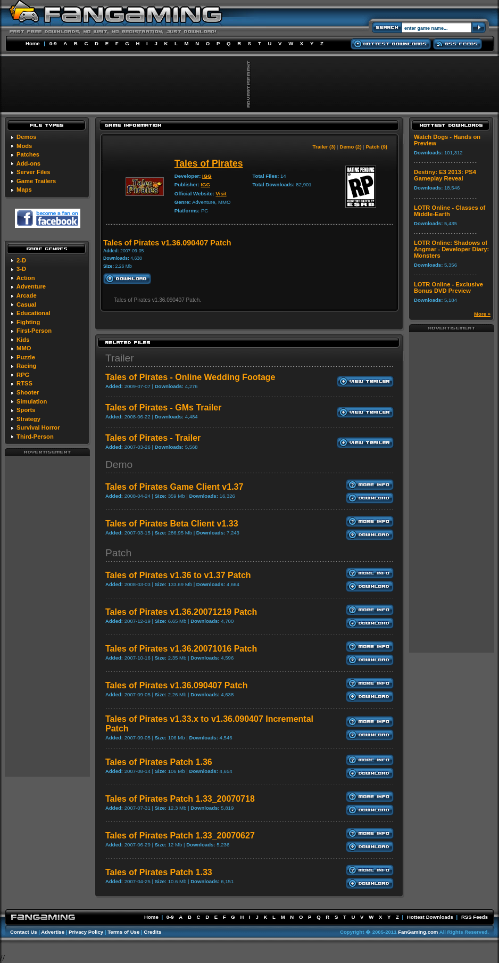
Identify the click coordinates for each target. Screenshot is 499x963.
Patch (118, 552)
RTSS (24, 383)
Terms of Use (123, 932)
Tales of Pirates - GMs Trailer (163, 407)
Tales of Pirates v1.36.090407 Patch (176, 685)
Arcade (26, 295)
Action (25, 278)
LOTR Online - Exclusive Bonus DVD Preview (448, 287)
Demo (118, 464)
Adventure (31, 286)
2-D (21, 260)
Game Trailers (36, 181)
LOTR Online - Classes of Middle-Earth (449, 210)
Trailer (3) (324, 147)
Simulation (31, 401)
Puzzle (25, 357)
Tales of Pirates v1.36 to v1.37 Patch (178, 575)
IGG (207, 176)
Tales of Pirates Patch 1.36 (158, 762)
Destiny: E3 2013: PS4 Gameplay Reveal (445, 175)
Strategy (28, 419)
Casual (26, 304)
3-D (21, 269)
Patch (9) (376, 147)
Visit (220, 193)
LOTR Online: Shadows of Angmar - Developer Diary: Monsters (451, 249)
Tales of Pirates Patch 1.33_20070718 (180, 798)
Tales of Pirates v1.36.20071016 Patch (181, 648)
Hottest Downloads (430, 917)
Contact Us (23, 932)
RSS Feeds (474, 917)
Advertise (52, 932)
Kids (22, 339)
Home (33, 43)
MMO (23, 348)
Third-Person (35, 436)
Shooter (27, 392)
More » (482, 314)
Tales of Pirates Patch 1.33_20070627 (180, 835)
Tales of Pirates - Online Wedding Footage (190, 377)
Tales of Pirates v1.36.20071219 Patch (181, 611)
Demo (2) (351, 147)
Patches (27, 154)
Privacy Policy (86, 932)
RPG (22, 375)
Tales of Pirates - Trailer (153, 437)
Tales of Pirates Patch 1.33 (158, 872)
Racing (26, 366)
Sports (25, 410)
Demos (26, 137)
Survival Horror (38, 427)
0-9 (53, 43)
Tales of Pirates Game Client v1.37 (174, 486)
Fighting (28, 322)
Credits (152, 932)
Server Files (33, 172)
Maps (24, 189)
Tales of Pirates (208, 163)
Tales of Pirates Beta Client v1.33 (171, 523)
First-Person (34, 330)
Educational (33, 313)
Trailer (119, 358)
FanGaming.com (418, 932)
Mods (24, 146)
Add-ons (28, 163)
